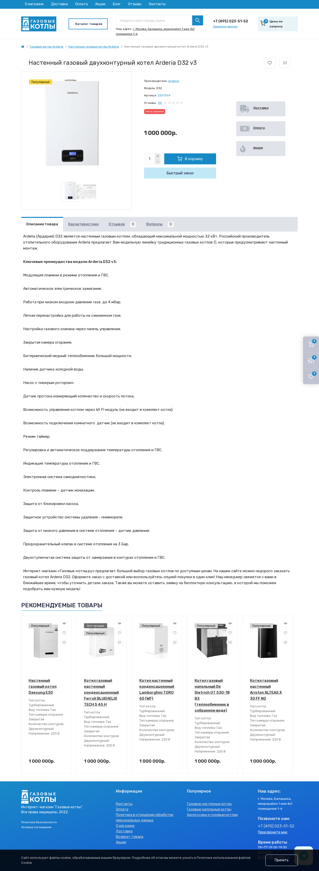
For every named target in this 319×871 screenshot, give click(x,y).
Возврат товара (129, 837)
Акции (100, 4)
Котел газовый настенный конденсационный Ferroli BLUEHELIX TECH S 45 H (101, 692)
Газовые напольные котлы (209, 809)
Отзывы (135, 4)
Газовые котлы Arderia (46, 46)
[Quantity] (149, 158)
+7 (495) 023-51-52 (230, 21)
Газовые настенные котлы (209, 804)
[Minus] (157, 162)
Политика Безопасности (39, 822)
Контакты (157, 4)
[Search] (197, 20)
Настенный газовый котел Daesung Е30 (43, 686)
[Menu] (88, 23)
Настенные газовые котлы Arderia (93, 46)
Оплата (81, 4)
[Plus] (157, 156)
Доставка (59, 4)
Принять (282, 860)
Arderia (173, 81)
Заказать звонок (225, 26)
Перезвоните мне (272, 832)
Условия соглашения (36, 827)
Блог (117, 4)
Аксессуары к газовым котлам (212, 815)
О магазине (34, 4)
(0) (160, 103)
